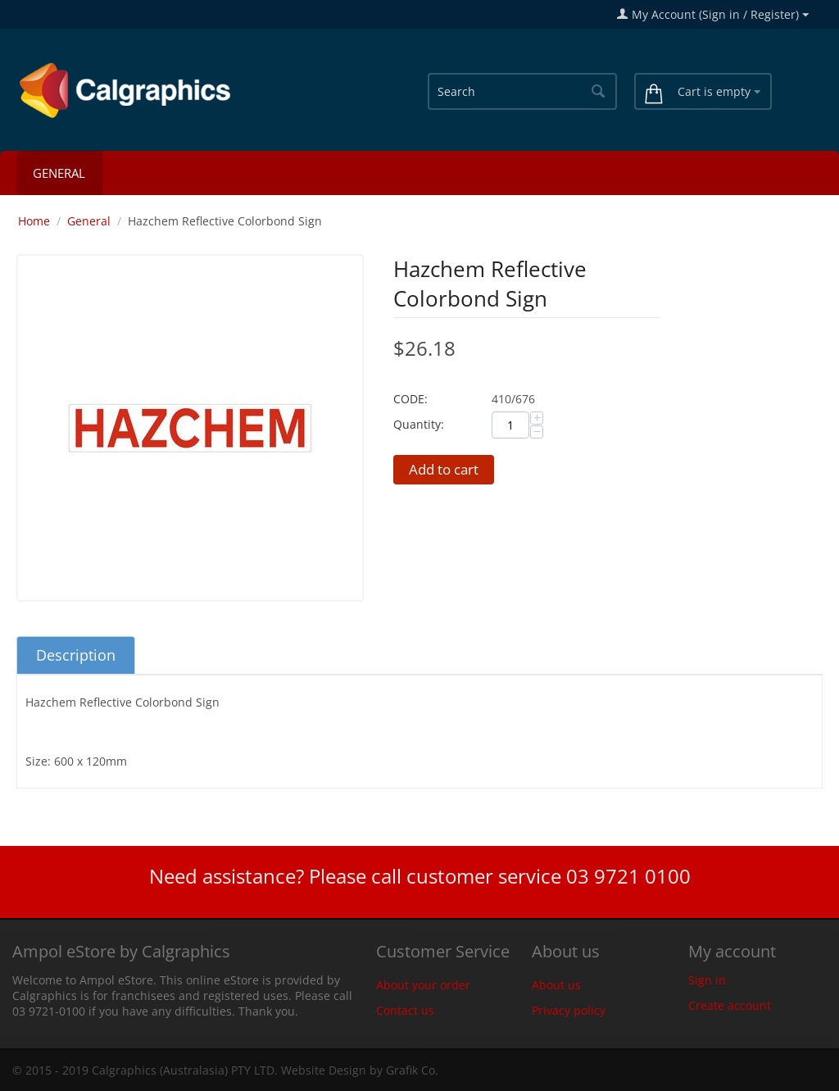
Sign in (707, 980)
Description (76, 655)
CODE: (410, 399)
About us (556, 985)
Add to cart (443, 469)
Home (34, 221)
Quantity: (418, 424)
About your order (423, 985)
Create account (729, 1005)
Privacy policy (568, 1010)
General (59, 173)
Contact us (405, 1010)
